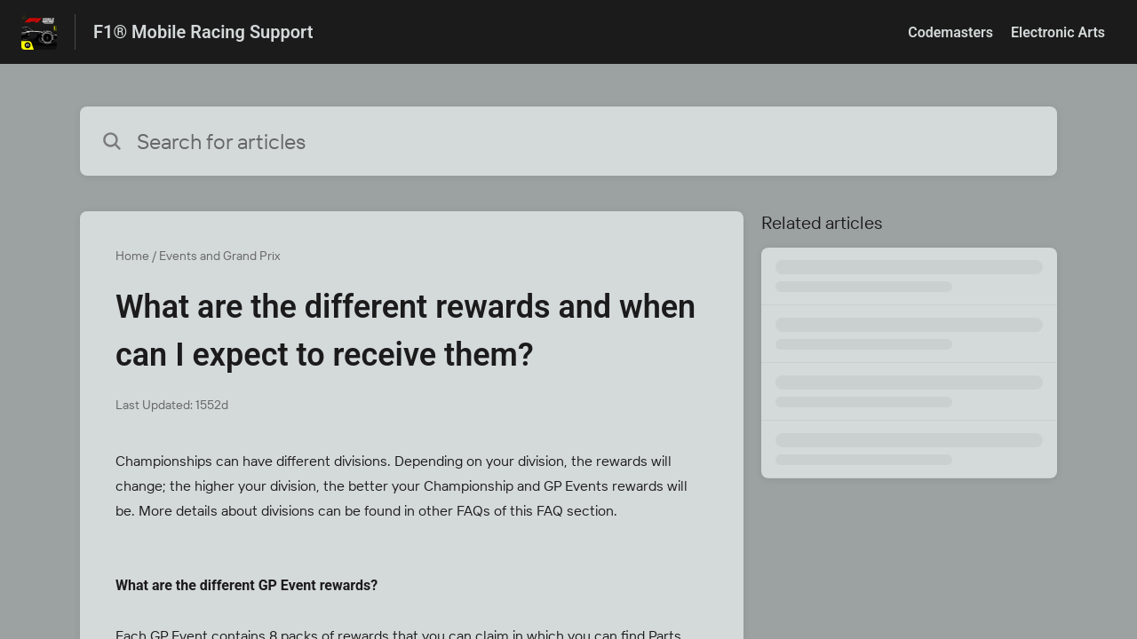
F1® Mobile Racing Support (203, 32)
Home (132, 256)
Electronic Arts (1058, 32)
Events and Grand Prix (219, 256)
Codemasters (950, 32)
